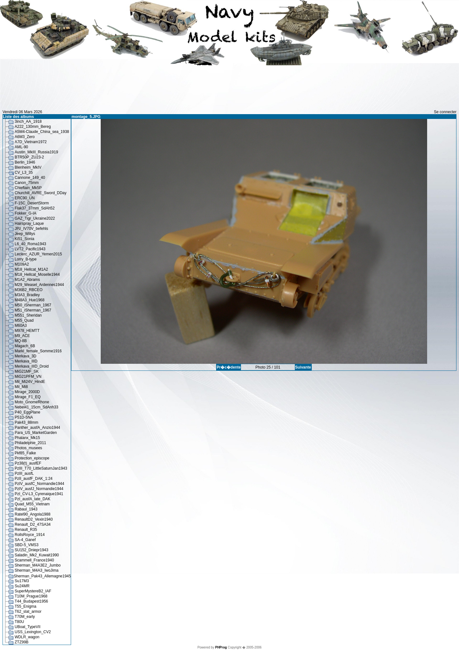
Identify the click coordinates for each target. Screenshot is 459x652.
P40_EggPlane (27, 412)
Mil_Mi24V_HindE (30, 381)
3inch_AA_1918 (28, 121)
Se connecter (445, 112)
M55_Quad (24, 320)
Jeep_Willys (25, 233)
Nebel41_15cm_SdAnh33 (36, 407)
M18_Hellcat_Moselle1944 (37, 274)
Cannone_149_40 (30, 177)
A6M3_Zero (25, 137)
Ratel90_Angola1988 (32, 514)
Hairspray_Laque (29, 223)
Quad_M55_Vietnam (32, 504)
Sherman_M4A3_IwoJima (36, 570)
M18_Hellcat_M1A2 (31, 269)
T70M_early (25, 616)
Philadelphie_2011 (30, 443)
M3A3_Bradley (27, 295)
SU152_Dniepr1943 (31, 550)
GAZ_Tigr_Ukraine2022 (35, 218)
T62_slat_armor (28, 611)
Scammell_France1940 (34, 560)
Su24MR (22, 586)
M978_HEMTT (27, 330)
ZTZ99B (21, 642)
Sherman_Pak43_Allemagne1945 (42, 576)
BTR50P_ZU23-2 (29, 157)
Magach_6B (25, 346)
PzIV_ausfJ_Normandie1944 (39, 489)
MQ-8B (21, 341)
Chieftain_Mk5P (28, 188)
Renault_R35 (26, 529)
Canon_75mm (27, 182)
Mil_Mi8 (21, 387)
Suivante (303, 367)
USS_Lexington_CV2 (33, 632)
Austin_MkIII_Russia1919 (36, 152)
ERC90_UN (25, 198)
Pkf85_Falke (25, 453)
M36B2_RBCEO (28, 290)
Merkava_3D (25, 356)
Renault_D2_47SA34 (33, 524)
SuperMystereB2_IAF (33, 591)
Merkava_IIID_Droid (32, 366)
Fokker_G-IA (25, 213)
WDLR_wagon (27, 637)
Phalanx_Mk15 (27, 438)
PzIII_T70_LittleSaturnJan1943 (41, 468)
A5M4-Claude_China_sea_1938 (42, 131)
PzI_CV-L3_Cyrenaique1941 (39, 494)
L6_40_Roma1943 (30, 244)
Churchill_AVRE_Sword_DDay (41, 193)
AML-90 (21, 147)
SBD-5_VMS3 (27, 545)
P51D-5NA (24, 417)
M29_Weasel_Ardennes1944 (39, 284)
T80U (19, 621)
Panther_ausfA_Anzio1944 (37, 427)
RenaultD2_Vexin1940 (34, 519)
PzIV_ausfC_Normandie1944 (39, 483)
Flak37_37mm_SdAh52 (35, 208)
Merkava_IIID (26, 361)
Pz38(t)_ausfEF (28, 463)
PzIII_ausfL (24, 473)
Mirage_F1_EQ (27, 397)
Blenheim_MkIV (28, 167)
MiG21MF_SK (27, 371)
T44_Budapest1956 (31, 601)
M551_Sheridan (28, 315)
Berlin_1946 (25, 162)
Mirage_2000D (27, 392)
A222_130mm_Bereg (33, 126)
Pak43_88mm (26, 422)
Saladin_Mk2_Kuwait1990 (37, 555)
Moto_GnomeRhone (32, 402)
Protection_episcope (32, 458)
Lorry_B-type (26, 259)
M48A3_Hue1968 (29, 300)
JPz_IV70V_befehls (31, 228)
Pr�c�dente (229, 367)
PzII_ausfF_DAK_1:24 (34, 478)
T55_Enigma (25, 606)
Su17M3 (22, 581)
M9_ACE (22, 335)
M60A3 (21, 325)
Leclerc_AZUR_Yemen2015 (38, 254)
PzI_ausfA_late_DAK (32, 499)
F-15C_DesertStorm (32, 203)
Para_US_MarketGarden (36, 432)
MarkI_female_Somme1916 (38, 351)
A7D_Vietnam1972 (31, 142)
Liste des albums (18, 116)
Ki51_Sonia (24, 239)
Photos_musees (28, 448)
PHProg (221, 647)
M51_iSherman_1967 (33, 310)
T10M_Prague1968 (31, 596)
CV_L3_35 (24, 172)
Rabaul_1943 (26, 509)
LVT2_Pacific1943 (30, 249)
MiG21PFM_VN (28, 376)
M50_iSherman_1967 (33, 305)
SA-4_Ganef (25, 540)
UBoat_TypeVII (27, 627)
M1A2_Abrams (27, 279)
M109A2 (22, 264)
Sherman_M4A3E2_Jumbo (38, 565)
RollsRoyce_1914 (30, 534)
